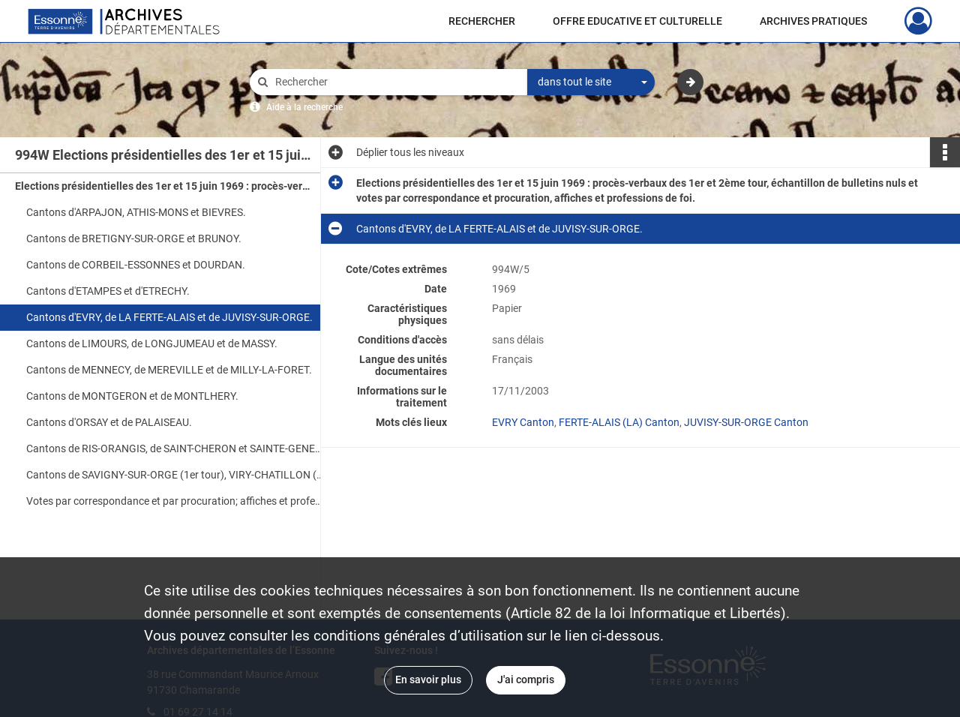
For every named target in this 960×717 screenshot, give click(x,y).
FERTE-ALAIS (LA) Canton (619, 422)
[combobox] (591, 82)
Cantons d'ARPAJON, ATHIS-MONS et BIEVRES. (136, 212)
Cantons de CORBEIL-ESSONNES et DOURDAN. (135, 265)
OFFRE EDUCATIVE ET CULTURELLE (637, 21)
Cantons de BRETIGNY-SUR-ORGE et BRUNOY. (134, 238)
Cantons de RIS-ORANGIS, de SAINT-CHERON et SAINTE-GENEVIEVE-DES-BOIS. (176, 448)
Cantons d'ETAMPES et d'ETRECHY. (108, 291)
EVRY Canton (523, 422)
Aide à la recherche (304, 107)
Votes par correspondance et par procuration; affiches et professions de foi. (176, 501)
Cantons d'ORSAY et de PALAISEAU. (109, 422)
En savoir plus (428, 680)
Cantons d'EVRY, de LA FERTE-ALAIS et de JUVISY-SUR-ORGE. (169, 317)
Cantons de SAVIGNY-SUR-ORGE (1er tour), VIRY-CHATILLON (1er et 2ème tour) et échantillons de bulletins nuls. (176, 475)
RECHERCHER (481, 21)
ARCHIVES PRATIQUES (813, 21)
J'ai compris (525, 680)
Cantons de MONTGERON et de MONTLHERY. (132, 396)
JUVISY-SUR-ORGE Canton (746, 422)
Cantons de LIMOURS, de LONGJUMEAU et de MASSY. (152, 344)
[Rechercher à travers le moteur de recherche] (396, 82)
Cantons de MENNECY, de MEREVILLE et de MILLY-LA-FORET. (169, 370)
